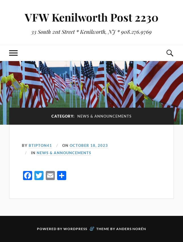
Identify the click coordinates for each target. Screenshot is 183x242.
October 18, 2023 (89, 145)
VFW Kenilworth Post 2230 (92, 17)
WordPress (75, 229)
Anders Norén (131, 229)
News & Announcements (64, 153)
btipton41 (40, 145)
